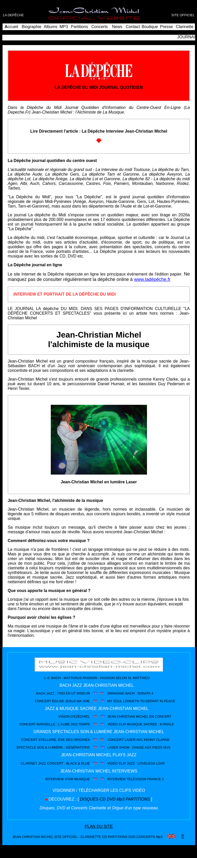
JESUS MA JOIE (77, 701)
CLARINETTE (90, 837)
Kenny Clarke (165, 379)
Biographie (32, 26)
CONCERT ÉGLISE (49, 701)
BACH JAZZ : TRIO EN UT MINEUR (63, 693)
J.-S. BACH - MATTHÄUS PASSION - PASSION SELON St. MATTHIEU (97, 678)
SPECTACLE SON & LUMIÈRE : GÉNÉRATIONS (53, 747)
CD (104, 837)
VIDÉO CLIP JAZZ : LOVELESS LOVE (136, 763)
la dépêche (104, 279)
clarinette (125, 370)
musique (22, 527)
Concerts (99, 26)
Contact (133, 26)
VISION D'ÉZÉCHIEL (74, 716)
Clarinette (184, 26)
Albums (50, 26)
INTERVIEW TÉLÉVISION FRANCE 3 (135, 779)
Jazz (61, 366)
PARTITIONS (138, 799)
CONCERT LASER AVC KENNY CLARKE (138, 740)
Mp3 (120, 799)
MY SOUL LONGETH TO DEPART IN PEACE (141, 701)
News (117, 26)
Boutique (150, 26)
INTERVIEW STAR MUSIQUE (67, 779)
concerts (163, 247)
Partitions (79, 26)
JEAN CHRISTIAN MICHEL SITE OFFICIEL (45, 837)
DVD (72, 256)
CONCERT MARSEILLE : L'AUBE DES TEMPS (54, 724)
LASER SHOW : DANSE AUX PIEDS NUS (138, 747)
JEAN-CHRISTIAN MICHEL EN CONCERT (139, 716)
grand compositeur (80, 361)
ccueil (11, 26)
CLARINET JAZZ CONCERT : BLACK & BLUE (55, 763)
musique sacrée (156, 361)
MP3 (64, 26)
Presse (166, 26)
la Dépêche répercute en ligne (71, 274)
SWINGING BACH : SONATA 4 (130, 693)
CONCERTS (145, 837)
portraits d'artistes (72, 251)
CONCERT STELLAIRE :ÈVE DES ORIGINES (55, 740)
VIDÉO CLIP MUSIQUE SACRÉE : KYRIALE (140, 724)
